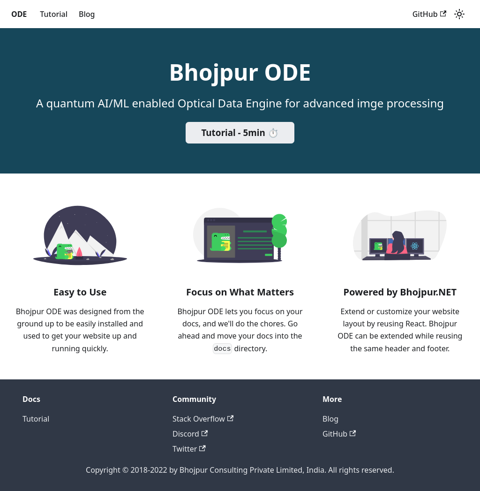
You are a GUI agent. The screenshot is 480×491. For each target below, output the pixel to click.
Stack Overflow (202, 419)
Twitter (189, 449)
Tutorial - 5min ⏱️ (239, 133)
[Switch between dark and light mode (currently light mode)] (459, 14)
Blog (87, 14)
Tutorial (54, 14)
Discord (190, 434)
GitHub (429, 14)
